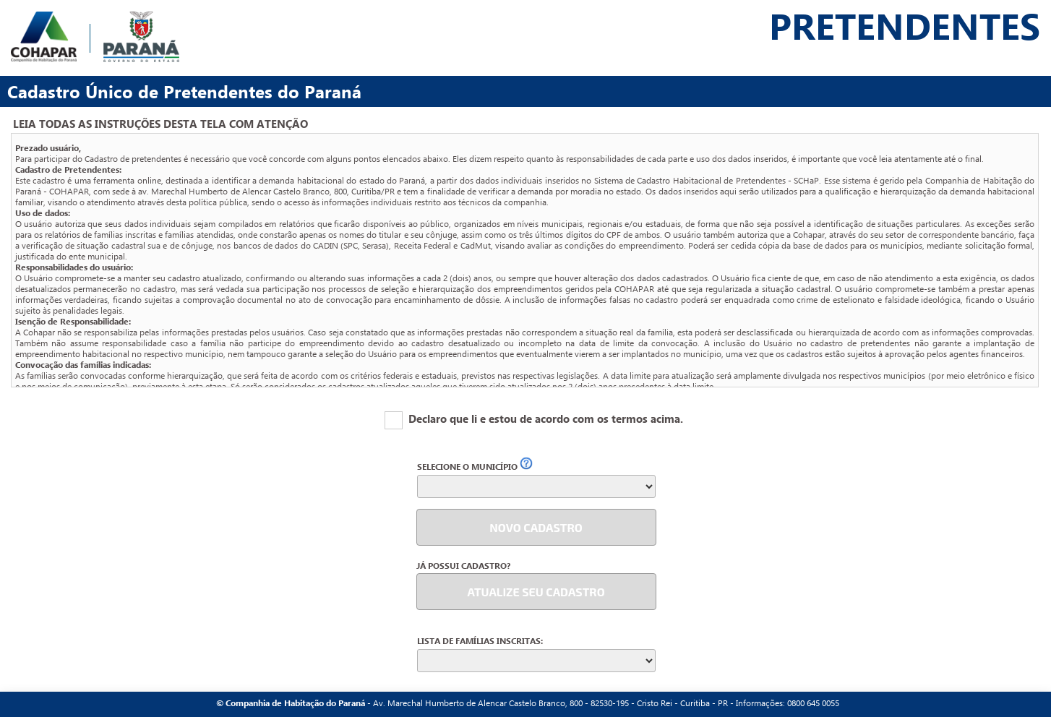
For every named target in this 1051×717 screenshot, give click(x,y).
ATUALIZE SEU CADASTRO (535, 591)
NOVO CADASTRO (535, 527)
